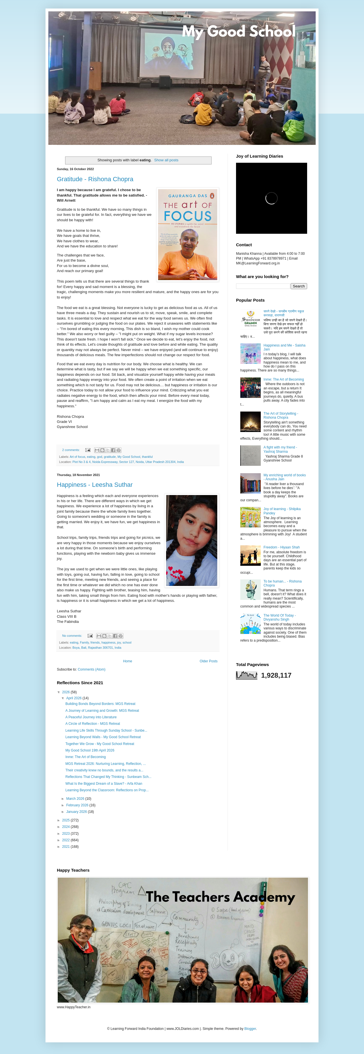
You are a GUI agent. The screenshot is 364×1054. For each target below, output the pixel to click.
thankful (147, 456)
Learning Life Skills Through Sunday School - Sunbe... (106, 730)
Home (127, 661)
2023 (66, 834)
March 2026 (75, 799)
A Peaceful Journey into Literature (91, 717)
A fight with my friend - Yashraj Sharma (280, 449)
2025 (66, 820)
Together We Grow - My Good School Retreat (99, 744)
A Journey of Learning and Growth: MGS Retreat (102, 711)
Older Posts (209, 661)
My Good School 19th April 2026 (89, 750)
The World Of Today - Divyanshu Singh (280, 617)
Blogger (250, 1029)
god (99, 456)
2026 (66, 692)
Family (84, 642)
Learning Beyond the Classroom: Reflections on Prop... (107, 790)
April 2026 (74, 698)
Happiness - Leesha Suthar (95, 484)
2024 (66, 827)
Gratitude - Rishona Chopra (95, 179)
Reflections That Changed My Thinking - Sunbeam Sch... (108, 777)
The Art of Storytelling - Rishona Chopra (281, 415)
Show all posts (166, 160)
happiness (108, 642)
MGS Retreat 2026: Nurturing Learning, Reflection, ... (105, 764)
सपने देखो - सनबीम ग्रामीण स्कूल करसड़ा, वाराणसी (284, 313)
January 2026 (77, 812)
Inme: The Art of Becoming (85, 757)
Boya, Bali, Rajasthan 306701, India (97, 647)
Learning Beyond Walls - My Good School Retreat (103, 737)
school (127, 642)
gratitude (110, 456)
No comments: (72, 635)
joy (119, 642)
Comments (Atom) (91, 669)
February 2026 (77, 805)
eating (91, 456)
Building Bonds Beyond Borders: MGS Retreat (100, 704)
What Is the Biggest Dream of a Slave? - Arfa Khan (103, 784)
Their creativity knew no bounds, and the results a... (104, 770)
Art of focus (77, 456)
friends (95, 642)
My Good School (128, 456)
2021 (66, 847)
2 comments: (71, 450)
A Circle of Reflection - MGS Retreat (92, 724)
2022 (66, 840)
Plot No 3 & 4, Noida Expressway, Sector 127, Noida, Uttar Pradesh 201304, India (128, 462)
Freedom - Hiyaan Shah (282, 547)
